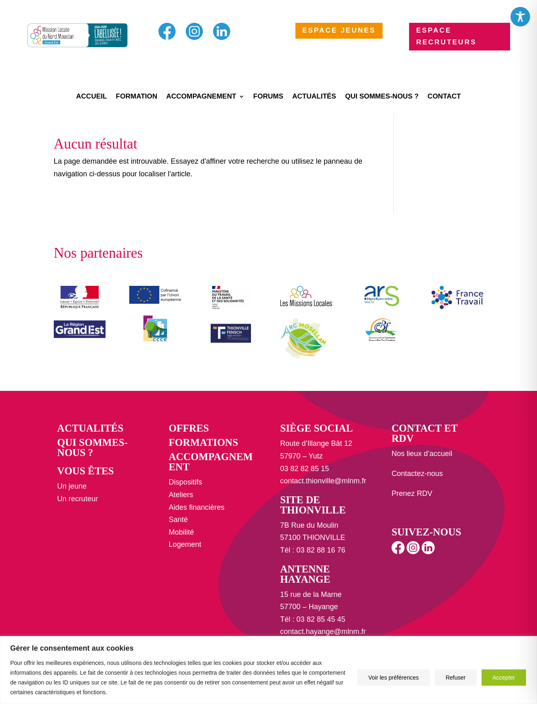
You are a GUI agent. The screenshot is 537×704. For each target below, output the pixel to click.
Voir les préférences (393, 677)
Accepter (504, 677)
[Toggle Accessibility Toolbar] (520, 16)
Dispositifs (185, 482)
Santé (178, 519)
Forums (268, 97)
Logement (185, 544)
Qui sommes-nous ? (381, 97)
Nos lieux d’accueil (422, 454)
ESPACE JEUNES (339, 30)
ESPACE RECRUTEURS (446, 36)
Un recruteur (77, 499)
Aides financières (196, 507)
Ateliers (181, 495)
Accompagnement (201, 97)
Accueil (91, 97)
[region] (268, 670)
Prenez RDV (412, 493)
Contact (444, 97)
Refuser (456, 677)
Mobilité (181, 532)
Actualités (314, 97)
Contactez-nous (417, 473)
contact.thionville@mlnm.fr (323, 481)
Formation (136, 97)
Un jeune (71, 486)
